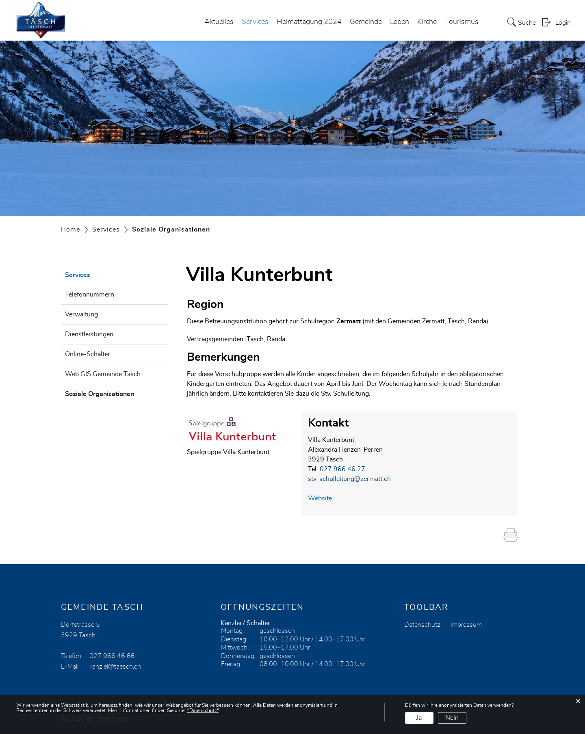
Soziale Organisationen (116, 392)
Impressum (466, 624)
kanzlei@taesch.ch (115, 666)
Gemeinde (366, 22)
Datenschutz (422, 624)
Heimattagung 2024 (309, 22)
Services (255, 22)
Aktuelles (219, 22)
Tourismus (462, 22)
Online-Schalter (87, 354)
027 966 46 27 (342, 469)
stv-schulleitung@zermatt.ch (349, 479)
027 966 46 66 (112, 656)
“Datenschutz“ (203, 710)
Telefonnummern (89, 294)
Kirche (427, 22)
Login (563, 22)
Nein (452, 718)
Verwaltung (81, 314)
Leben (399, 22)
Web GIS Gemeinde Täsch (103, 374)
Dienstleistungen (89, 334)
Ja (419, 718)
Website (324, 498)
